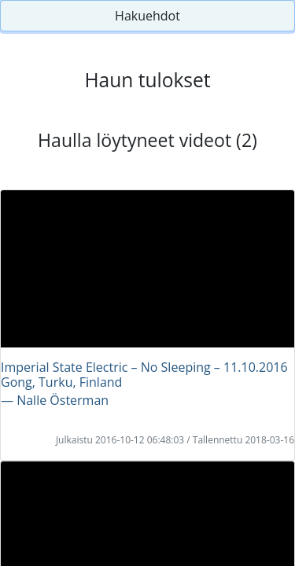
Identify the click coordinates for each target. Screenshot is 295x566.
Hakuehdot (147, 15)
